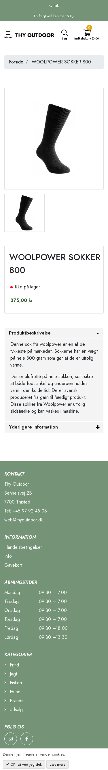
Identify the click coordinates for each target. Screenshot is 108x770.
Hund (12, 691)
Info (8, 556)
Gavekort (13, 565)
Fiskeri (13, 682)
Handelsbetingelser (23, 547)
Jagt (10, 674)
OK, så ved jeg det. (25, 764)
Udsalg (13, 709)
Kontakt (54, 5)
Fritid (11, 665)
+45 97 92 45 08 (30, 511)
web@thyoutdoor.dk (23, 520)
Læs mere (57, 764)
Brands (13, 700)
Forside (16, 62)
